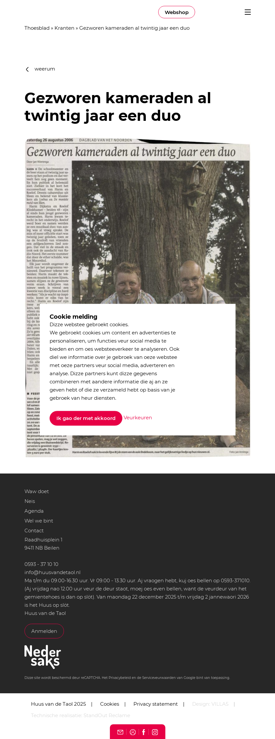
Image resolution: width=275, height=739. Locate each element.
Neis (29, 501)
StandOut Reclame (107, 715)
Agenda (34, 511)
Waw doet (36, 491)
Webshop (177, 12)
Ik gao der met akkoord (85, 418)
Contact (34, 530)
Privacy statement (155, 704)
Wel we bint (38, 521)
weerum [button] (40, 69)
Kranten (64, 28)
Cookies (109, 704)
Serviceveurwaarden (159, 678)
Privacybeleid (120, 678)
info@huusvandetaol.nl (52, 572)
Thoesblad (37, 28)
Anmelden (44, 631)
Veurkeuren (138, 418)
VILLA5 (219, 704)
